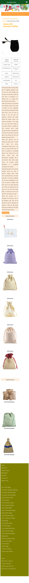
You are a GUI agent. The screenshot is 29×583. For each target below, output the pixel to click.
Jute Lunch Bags (7, 541)
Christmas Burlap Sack (9, 492)
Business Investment (9, 568)
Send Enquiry (5, 212)
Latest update (6, 563)
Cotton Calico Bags (7, 530)
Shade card (4, 480)
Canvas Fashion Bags (8, 538)
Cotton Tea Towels (7, 551)
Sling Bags (5, 520)
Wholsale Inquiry (7, 561)
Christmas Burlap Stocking (10, 490)
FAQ (3, 558)
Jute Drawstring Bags (8, 533)
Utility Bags (5, 546)
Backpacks (5, 536)
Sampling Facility (8, 566)
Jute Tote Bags (6, 487)
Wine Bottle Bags (7, 513)
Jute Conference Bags (8, 518)
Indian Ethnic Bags (7, 497)
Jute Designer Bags (8, 502)
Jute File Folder (6, 548)
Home (3, 18)
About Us (4, 467)
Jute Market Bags (7, 523)
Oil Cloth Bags (6, 525)
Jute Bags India (11, 2)
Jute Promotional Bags (9, 510)
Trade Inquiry (5, 470)
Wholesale (4, 473)
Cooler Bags (5, 543)
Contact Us (4, 478)
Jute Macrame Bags (8, 515)
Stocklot (3, 475)
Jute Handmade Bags (8, 528)
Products (8, 18)
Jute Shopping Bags (8, 505)
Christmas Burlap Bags (9, 495)
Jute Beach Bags (7, 507)
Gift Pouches (6, 500)
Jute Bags (13, 18)
